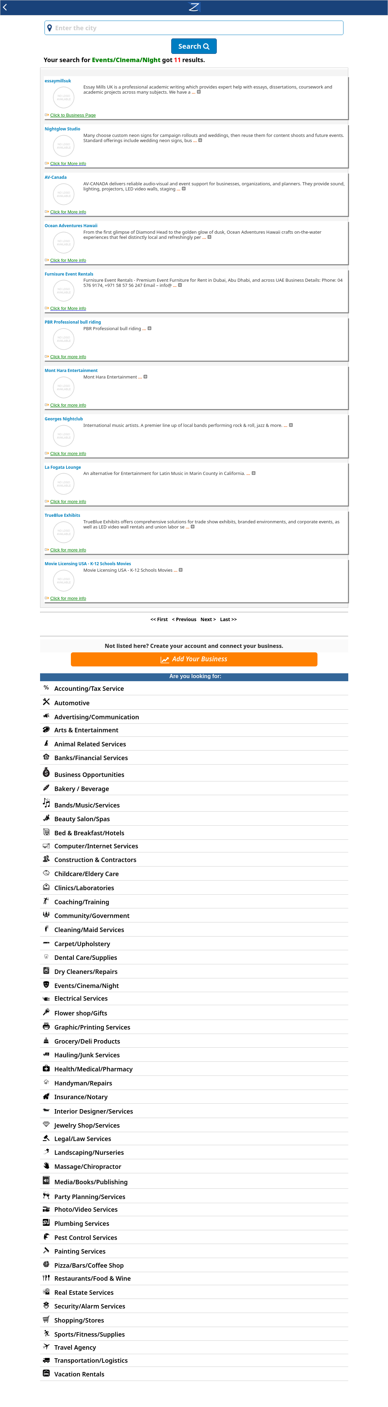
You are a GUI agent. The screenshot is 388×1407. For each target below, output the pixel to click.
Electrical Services (81, 998)
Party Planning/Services (90, 1197)
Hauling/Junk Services (87, 1055)
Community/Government (92, 915)
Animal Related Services (90, 744)
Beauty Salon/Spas (82, 819)
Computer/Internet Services (96, 846)
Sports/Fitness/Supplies (89, 1334)
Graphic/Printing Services (92, 1027)
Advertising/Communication (96, 717)
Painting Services (80, 1251)
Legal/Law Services (82, 1139)
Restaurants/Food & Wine (92, 1278)
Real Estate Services (84, 1292)
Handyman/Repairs (83, 1083)
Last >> (228, 619)
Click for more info (68, 356)
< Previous (184, 619)
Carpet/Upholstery (82, 944)
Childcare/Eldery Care (86, 874)
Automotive (72, 703)
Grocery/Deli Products (87, 1041)
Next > (208, 619)
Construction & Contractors (95, 860)
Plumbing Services (81, 1223)
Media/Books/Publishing (91, 1182)
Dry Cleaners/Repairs (86, 971)
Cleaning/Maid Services (89, 930)
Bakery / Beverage (81, 788)
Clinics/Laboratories (84, 888)
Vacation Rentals (79, 1374)
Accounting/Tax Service (89, 688)
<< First (159, 619)
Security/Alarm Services (89, 1306)
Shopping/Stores (79, 1320)
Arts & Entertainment (86, 730)
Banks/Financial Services (91, 758)
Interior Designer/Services (93, 1111)
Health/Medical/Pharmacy (93, 1069)
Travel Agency (75, 1347)
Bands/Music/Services (87, 805)
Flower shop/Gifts (80, 1013)
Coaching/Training (81, 902)
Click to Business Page (73, 115)
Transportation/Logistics (91, 1360)
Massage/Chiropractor (88, 1166)
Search (194, 46)
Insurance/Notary (81, 1097)
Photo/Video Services (86, 1209)
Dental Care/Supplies (85, 957)
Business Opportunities (89, 774)
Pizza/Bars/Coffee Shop (89, 1265)
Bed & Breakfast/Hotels (89, 833)
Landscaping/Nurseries (89, 1152)
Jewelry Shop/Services (87, 1125)
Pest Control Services (85, 1237)
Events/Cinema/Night (86, 985)
